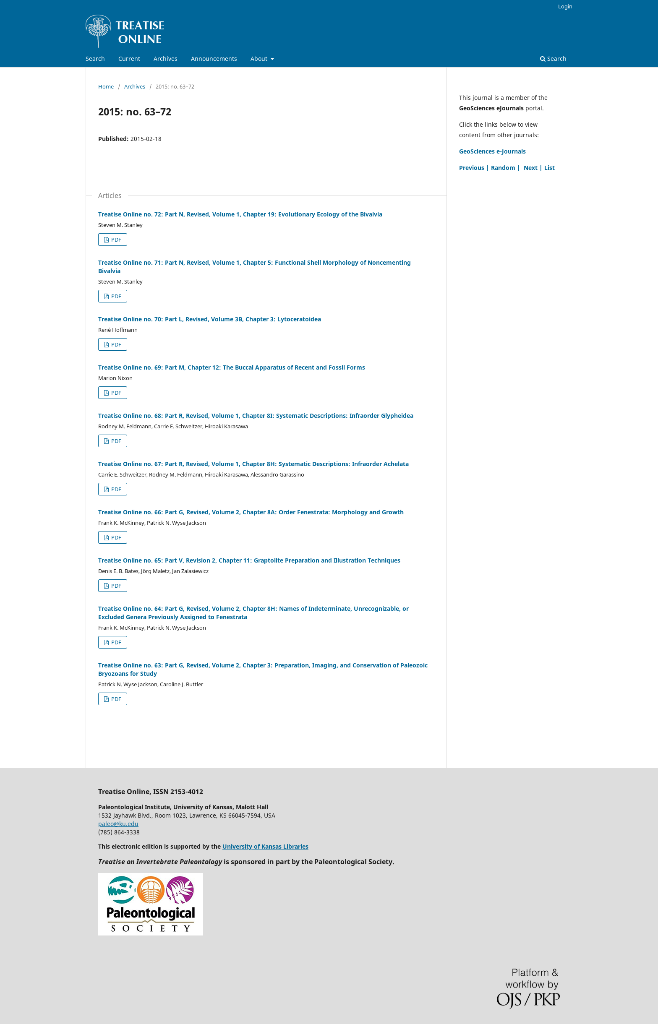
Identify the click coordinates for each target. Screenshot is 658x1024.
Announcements (214, 59)
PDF (115, 239)
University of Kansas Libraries (265, 846)
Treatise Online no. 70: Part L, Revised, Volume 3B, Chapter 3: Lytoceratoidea (209, 319)
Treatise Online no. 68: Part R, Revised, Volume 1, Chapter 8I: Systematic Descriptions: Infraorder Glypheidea (255, 416)
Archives (166, 59)
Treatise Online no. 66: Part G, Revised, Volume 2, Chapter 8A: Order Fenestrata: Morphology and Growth (251, 512)
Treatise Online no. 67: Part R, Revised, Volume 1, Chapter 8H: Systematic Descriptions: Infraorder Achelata (253, 464)
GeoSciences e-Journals (492, 151)
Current (129, 59)
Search (95, 59)
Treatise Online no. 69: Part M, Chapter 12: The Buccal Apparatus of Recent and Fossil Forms (231, 367)
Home (106, 86)
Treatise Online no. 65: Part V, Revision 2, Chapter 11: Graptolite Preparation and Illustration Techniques (249, 560)
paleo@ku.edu (118, 824)
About (260, 59)
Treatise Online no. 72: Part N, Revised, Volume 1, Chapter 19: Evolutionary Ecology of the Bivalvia (240, 214)
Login (565, 6)
